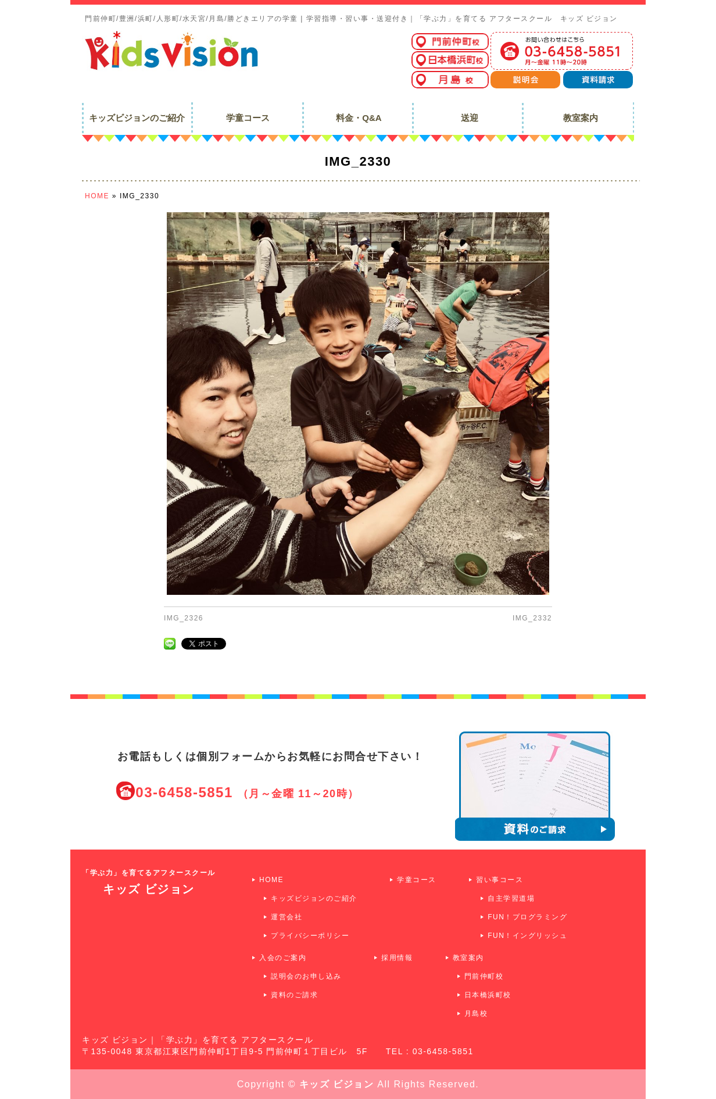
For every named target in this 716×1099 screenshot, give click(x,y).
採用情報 (397, 958)
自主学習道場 (511, 898)
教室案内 (468, 958)
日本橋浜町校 (487, 995)
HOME (271, 880)
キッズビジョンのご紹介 (314, 898)
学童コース (416, 880)
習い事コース (499, 880)
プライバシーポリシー (310, 936)
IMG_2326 (183, 618)
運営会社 (286, 917)
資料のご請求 (294, 995)
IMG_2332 (532, 618)
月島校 (476, 1013)
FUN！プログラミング (527, 917)
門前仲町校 (484, 976)
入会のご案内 (282, 958)
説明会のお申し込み (306, 976)
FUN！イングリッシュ (527, 936)
